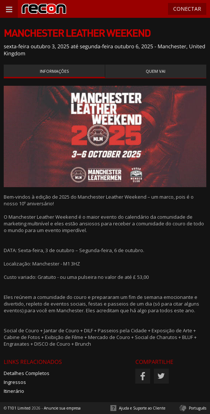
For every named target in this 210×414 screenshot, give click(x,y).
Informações (54, 71)
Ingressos (15, 382)
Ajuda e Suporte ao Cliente (142, 408)
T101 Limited (19, 408)
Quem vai (155, 71)
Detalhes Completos (26, 373)
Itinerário (14, 391)
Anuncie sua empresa (62, 408)
